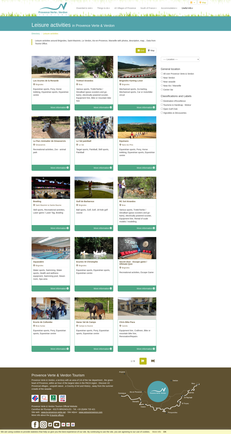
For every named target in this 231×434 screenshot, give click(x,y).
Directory (36, 33)
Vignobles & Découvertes (174, 113)
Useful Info (187, 8)
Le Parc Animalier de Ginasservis (49, 141)
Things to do (103, 8)
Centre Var (168, 89)
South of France (148, 8)
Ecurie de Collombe (42, 322)
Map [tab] (151, 50)
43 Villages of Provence (125, 8)
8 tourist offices (57, 415)
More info (156, 432)
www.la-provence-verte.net (53, 412)
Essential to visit (84, 8)
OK (164, 432)
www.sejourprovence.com (90, 412)
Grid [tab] (141, 50)
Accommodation (169, 8)
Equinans (124, 141)
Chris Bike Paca (127, 322)
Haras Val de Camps (86, 322)
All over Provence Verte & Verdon (178, 74)
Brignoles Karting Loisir (131, 80)
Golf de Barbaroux (85, 201)
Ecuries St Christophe (87, 262)
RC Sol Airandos (127, 201)
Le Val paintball (83, 141)
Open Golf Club (170, 109)
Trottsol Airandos (84, 80)
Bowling (37, 201)
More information (60, 107)
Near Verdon (169, 78)
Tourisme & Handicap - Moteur (177, 105)
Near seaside (169, 82)
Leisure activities (50, 33)
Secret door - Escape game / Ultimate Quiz (133, 263)
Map (202, 2)
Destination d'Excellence (174, 101)
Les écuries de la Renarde (46, 80)
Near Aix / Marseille (172, 86)
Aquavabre (38, 262)
